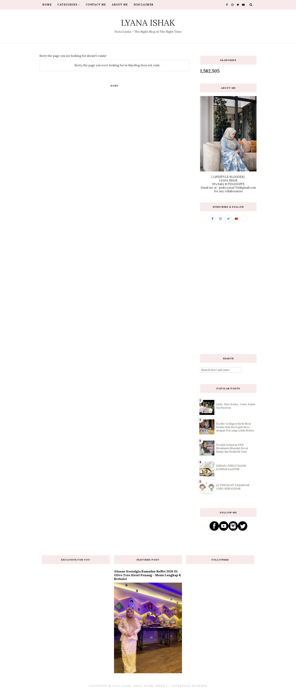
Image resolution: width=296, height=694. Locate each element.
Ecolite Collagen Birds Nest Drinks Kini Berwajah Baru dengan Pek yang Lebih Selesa (235, 427)
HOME (47, 4)
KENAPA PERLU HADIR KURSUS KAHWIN (231, 467)
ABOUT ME (120, 4)
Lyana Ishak (148, 22)
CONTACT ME (96, 4)
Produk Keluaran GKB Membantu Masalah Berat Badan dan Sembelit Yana (232, 448)
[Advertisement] (228, 288)
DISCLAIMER (143, 4)
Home (114, 85)
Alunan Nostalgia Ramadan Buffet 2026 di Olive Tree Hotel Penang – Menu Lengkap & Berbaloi (147, 575)
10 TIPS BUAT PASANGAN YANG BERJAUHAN (232, 486)
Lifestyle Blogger (189, 685)
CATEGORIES (68, 4)
